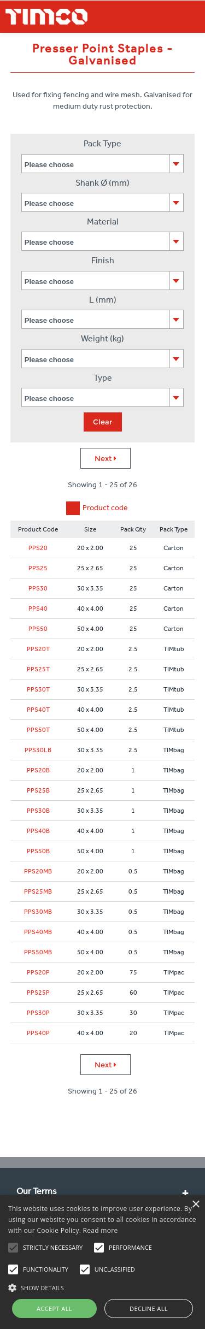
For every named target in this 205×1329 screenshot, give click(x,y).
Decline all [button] (149, 1308)
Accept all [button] (54, 1308)
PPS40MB (38, 932)
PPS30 (38, 588)
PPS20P (38, 972)
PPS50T (38, 730)
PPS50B (38, 851)
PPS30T (38, 689)
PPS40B (38, 831)
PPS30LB (38, 750)
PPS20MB (38, 871)
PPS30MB (38, 911)
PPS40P (38, 1033)
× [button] (195, 1205)
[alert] (102, 1262)
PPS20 (38, 548)
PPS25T (38, 669)
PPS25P (38, 992)
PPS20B (38, 770)
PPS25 (38, 568)
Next (105, 458)
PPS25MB (38, 891)
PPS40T (38, 709)
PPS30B (38, 810)
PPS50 (38, 629)
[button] (102, 1286)
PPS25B (38, 790)
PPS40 (38, 608)
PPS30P (38, 1013)
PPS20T (38, 649)
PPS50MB (38, 952)
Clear (102, 421)
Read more (100, 1230)
